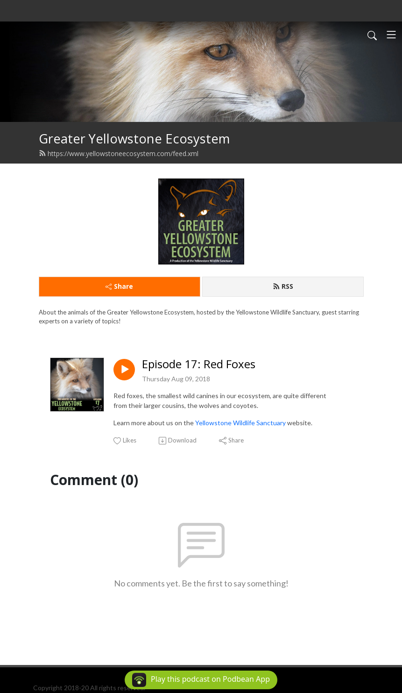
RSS (283, 286)
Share (119, 286)
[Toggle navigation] (391, 34)
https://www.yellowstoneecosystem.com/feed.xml (118, 153)
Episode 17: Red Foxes (198, 364)
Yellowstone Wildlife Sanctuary (240, 423)
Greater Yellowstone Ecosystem (134, 138)
